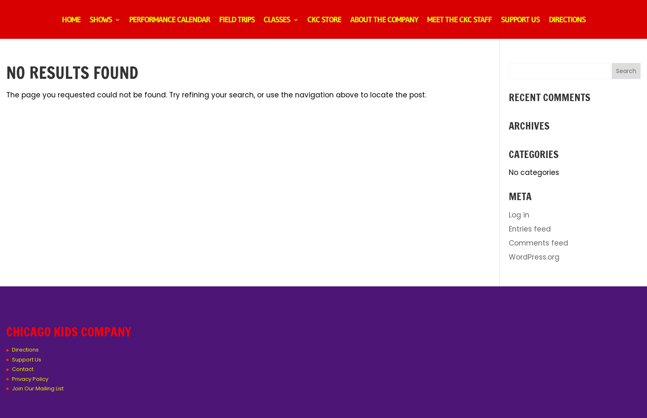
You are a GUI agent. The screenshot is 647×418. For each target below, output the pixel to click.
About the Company (384, 20)
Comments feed (538, 243)
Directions (567, 20)
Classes (277, 20)
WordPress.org (534, 257)
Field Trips (237, 20)
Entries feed (530, 229)
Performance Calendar (169, 20)
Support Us (520, 20)
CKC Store (324, 20)
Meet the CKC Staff (459, 20)
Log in (519, 215)
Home (71, 20)
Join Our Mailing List (38, 388)
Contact (22, 369)
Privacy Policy (30, 379)
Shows (101, 20)
